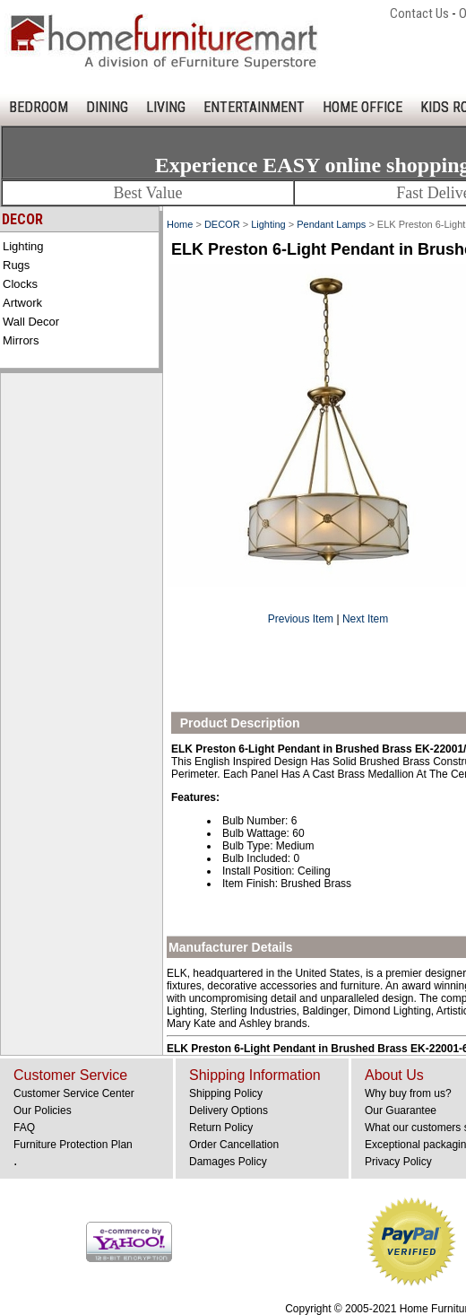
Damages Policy (228, 1161)
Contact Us (419, 13)
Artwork (22, 302)
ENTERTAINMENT (254, 107)
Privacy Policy (398, 1161)
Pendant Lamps (331, 224)
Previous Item (300, 619)
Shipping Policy (226, 1093)
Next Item (365, 619)
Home (180, 224)
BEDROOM (38, 107)
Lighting (23, 246)
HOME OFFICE (362, 107)
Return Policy (221, 1127)
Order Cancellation (234, 1144)
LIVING (166, 107)
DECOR (222, 224)
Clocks (20, 284)
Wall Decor (31, 321)
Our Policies (42, 1110)
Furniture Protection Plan (73, 1144)
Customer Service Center (73, 1093)
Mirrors (21, 340)
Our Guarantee (400, 1110)
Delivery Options (228, 1110)
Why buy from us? (408, 1093)
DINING (107, 107)
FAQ (24, 1127)
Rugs (16, 265)
